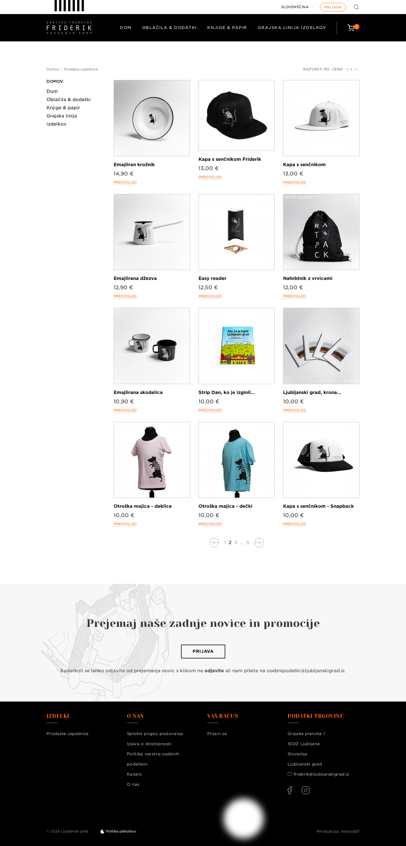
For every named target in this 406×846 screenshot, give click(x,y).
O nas (133, 784)
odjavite (214, 670)
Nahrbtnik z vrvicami (307, 278)
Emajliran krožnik (134, 164)
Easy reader (212, 278)
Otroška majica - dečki (225, 506)
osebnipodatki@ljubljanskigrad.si (306, 670)
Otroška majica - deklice (143, 506)
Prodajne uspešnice (68, 733)
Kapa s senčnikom (304, 164)
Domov (55, 81)
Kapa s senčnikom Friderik (229, 159)
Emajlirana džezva (135, 278)
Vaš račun (223, 716)
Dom (126, 27)
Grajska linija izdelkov (292, 27)
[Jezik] (297, 7)
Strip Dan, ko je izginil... (226, 392)
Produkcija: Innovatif (338, 831)
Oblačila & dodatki (169, 27)
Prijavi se (217, 733)
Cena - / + (345, 69)
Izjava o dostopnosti (149, 744)
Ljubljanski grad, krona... (312, 392)
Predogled (125, 182)
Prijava (333, 7)
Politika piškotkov (121, 831)
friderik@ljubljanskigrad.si (321, 774)
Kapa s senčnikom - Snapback (318, 506)
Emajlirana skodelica (138, 392)
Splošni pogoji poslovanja (155, 733)
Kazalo (134, 774)
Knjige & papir (227, 27)
